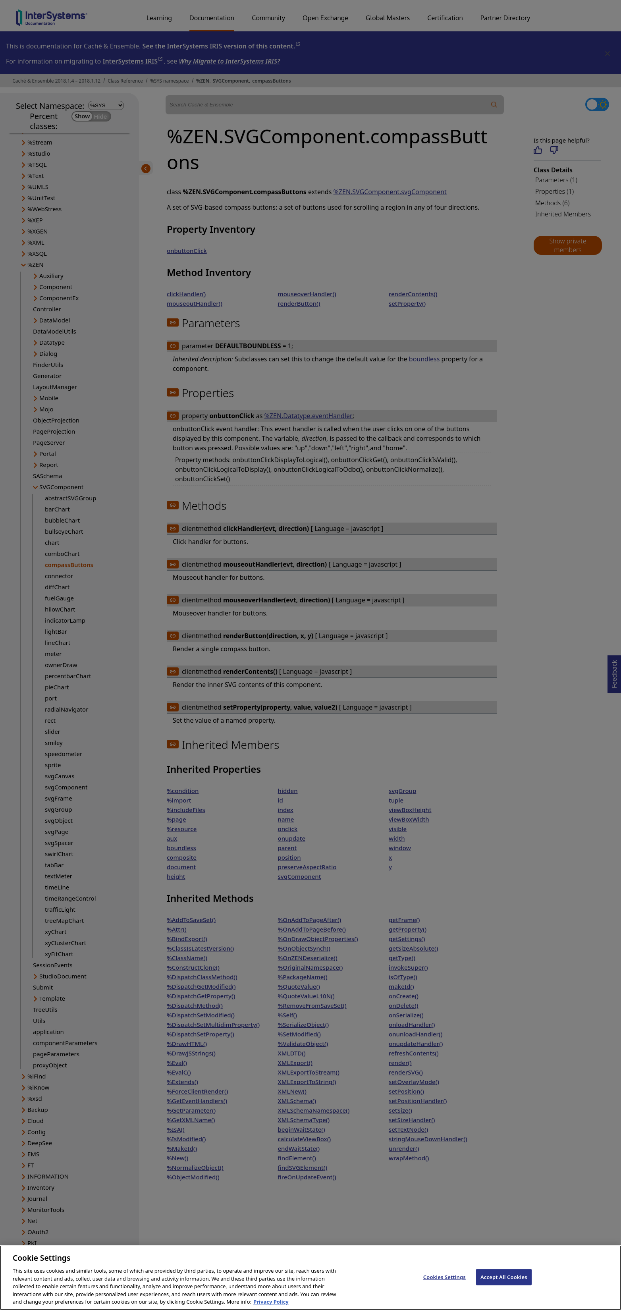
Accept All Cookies (503, 1284)
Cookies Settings (444, 1284)
